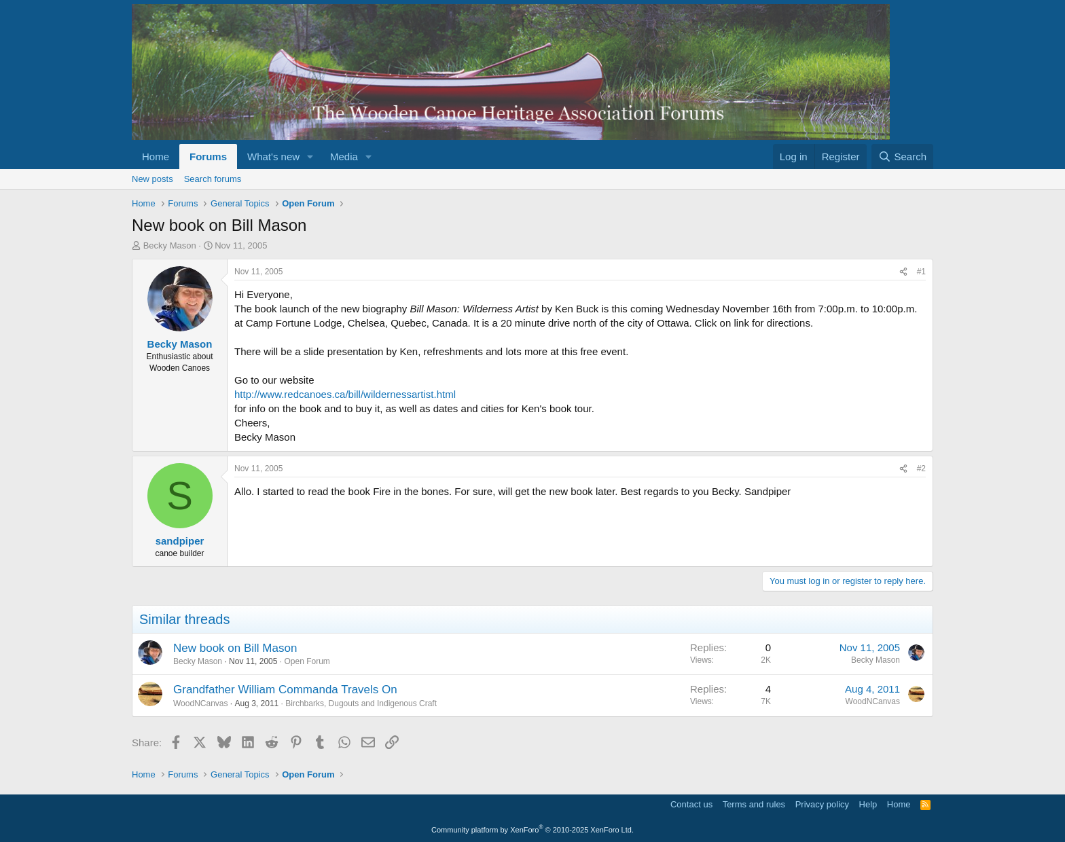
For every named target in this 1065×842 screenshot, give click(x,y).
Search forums (213, 179)
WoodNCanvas (200, 703)
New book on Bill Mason (235, 648)
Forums (208, 156)
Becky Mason (169, 245)
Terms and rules (754, 804)
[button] (310, 156)
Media (344, 156)
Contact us (691, 804)
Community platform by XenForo (532, 830)
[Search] (902, 156)
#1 (921, 271)
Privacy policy (822, 804)
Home (155, 156)
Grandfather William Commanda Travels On (285, 689)
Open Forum (306, 661)
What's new (273, 156)
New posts (152, 179)
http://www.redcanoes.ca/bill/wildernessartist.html (345, 394)
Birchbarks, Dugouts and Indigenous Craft (361, 703)
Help (868, 804)
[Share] (903, 272)
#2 (921, 468)
